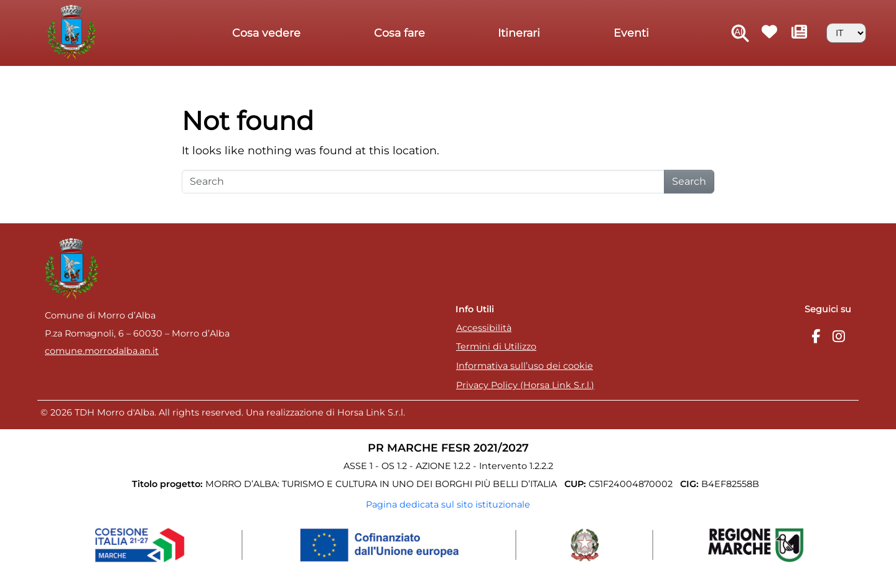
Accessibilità (483, 327)
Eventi (631, 32)
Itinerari (519, 32)
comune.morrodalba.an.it (102, 350)
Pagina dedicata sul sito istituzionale (448, 504)
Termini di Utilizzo (496, 346)
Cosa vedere (266, 32)
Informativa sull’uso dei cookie (524, 365)
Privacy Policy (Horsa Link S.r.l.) (525, 385)
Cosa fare (399, 32)
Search (689, 181)
